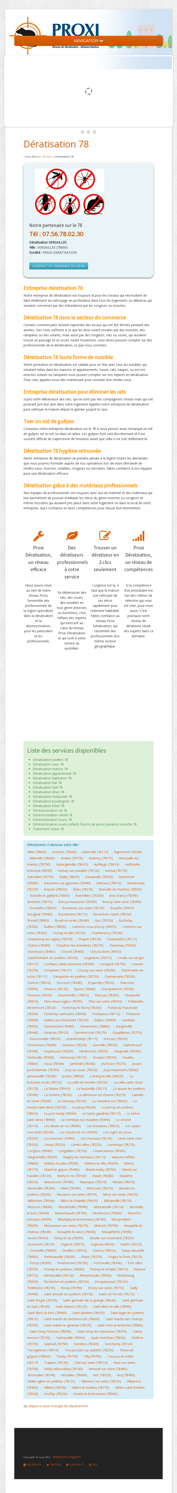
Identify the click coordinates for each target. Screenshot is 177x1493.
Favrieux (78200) (39, 995)
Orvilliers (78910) (74, 1250)
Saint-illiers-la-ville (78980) (112, 1306)
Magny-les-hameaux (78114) (84, 1157)
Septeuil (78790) (56, 1344)
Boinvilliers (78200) (89, 895)
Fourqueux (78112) (106, 1014)
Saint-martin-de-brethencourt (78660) (72, 1319)
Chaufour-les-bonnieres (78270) (79, 945)
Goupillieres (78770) (127, 1032)
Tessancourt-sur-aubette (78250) (89, 1350)
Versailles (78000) (74, 1375)
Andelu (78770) (72, 858)
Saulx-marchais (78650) (108, 1337)
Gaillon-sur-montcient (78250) (66, 1020)
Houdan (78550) (105, 1057)
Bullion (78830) (55, 926)
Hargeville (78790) (127, 1051)
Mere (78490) (71, 1188)
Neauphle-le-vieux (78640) (76, 1232)
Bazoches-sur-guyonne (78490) (67, 883)
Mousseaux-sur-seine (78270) (66, 1225)
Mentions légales (67, 1457)
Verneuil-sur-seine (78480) (107, 1369)
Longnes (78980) (40, 1151)
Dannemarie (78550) (120, 976)
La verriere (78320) (58, 1095)
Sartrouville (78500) (70, 1337)
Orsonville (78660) (43, 1250)
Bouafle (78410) (122, 908)
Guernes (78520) (74, 1045)
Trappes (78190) (56, 1362)
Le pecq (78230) (84, 1107)
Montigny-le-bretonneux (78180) (82, 1219)
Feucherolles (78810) (73, 995)
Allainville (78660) (42, 858)
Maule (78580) (103, 1176)
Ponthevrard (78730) (72, 1263)
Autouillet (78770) (40, 877)
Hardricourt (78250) (93, 1051)
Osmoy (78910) (104, 1250)
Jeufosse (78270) (113, 1063)
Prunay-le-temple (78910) (109, 1269)
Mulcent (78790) (106, 1225)
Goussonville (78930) (45, 1039)
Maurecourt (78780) (59, 1182)
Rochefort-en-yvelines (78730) (66, 1281)
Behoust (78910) (109, 883)
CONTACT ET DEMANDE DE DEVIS (58, 266)
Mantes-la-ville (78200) (101, 1163)
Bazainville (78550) (99, 877)
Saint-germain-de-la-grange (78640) (89, 1300)
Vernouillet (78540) (41, 1375)
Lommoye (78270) (121, 1144)
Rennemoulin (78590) (96, 1275)
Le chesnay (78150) (71, 1101)
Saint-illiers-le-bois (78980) (47, 1313)
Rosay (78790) (71, 1288)
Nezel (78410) (37, 1238)
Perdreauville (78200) (59, 1257)
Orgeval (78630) (102, 1244)
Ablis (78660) (37, 852)
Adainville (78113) (95, 852)
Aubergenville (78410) (72, 864)
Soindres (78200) (86, 1344)
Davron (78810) (39, 982)
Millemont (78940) (41, 1200)
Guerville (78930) (105, 1045)
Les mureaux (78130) (96, 1138)
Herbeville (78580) (40, 1057)
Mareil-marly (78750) (100, 1169)
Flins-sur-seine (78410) (105, 1001)
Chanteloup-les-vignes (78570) (50, 939)
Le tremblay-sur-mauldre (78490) (85, 1120)
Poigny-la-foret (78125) (125, 1257)
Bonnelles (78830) (43, 908)
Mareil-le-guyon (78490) (62, 1169)
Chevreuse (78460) (41, 951)
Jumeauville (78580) (41, 1076)
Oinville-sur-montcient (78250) (111, 1238)
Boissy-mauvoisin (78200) (77, 902)
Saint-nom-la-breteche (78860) (120, 1325)
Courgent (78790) (113, 964)
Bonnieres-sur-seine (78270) (83, 908)
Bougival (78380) (40, 914)
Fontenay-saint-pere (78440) (65, 1014)
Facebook (32, 1464)
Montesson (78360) (107, 1213)
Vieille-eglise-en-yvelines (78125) (51, 1381)
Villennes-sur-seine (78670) (101, 1381)
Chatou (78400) (38, 945)
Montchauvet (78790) (71, 1213)
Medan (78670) (123, 1182)
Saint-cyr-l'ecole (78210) (117, 1294)
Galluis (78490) (105, 1020)
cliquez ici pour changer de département (58, 1406)
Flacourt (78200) (107, 995)
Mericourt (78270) (99, 1188)
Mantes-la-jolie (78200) (61, 1163)
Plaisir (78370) (91, 1257)
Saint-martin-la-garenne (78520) (67, 1325)
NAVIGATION (88, 41)
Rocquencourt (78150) (111, 1281)
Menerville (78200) (41, 1188)
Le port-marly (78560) (60, 1113)
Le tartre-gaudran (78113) (101, 1113)
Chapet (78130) (89, 939)
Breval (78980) (38, 920)
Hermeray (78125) (73, 1057)
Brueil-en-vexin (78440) (72, 920)
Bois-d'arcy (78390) (123, 895)
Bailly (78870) (69, 877)
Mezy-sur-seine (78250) (120, 1194)
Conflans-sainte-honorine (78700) (69, 964)
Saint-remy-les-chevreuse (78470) (102, 1331)
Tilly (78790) (93, 1356)
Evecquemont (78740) (117, 989)
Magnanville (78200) (42, 1157)
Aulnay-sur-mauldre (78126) (78, 870)
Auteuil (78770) (116, 870)
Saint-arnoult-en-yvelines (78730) (68, 1294)
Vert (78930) (102, 1375)
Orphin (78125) (131, 1244)
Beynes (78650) (55, 889)
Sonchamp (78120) (119, 1344)
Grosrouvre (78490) (41, 1045)
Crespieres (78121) (58, 970)
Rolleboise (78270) (41, 1288)
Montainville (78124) (109, 1207)
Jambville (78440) (82, 1063)
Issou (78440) (54, 1063)
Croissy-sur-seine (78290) (96, 970)
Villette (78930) (55, 1387)
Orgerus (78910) (73, 1244)
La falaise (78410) (57, 1088)
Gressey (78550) (115, 1039)
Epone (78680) (85, 989)
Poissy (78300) (40, 1263)
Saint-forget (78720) (42, 1300)
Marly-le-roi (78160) (71, 1176)
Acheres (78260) (64, 852)
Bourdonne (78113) (72, 914)
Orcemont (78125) (41, 1244)
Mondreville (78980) (73, 1207)
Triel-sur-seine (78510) (91, 1362)
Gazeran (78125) (56, 1032)
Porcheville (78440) (108, 1263)
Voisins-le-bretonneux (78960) (95, 1394)
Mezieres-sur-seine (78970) (77, 1194)
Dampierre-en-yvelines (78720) (76, 976)
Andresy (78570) (101, 858)
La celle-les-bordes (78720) (88, 1082)
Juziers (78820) (73, 1076)
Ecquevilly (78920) (101, 982)
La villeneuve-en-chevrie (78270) (102, 1095)
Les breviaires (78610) (103, 1126)
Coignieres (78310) (98, 958)
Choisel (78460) (72, 951)
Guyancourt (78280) (59, 1051)
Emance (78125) (56, 989)
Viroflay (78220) (55, 1394)
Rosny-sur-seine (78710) (106, 1288)
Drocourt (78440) (69, 982)
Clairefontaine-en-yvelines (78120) (52, 958)
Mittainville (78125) (118, 1200)
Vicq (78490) (126, 1375)
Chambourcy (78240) (107, 933)
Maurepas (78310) (93, 1182)
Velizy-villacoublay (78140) (63, 1369)
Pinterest (75, 1464)
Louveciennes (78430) (109, 1151)
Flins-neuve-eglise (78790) (63, 1001)
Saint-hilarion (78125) (71, 1306)
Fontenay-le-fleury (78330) (82, 1007)
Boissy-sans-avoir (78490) (122, 902)
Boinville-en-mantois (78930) (120, 889)
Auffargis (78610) (106, 864)
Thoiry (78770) (67, 1356)
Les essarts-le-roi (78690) (78, 1132)
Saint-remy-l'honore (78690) (50, 1331)
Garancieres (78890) (95, 1026)
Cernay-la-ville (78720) (69, 933)
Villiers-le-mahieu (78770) (90, 1387)
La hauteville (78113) (91, 1088)
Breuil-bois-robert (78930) (112, 914)
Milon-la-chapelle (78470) (79, 1200)
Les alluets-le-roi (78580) (62, 1126)
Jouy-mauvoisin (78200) (121, 1070)
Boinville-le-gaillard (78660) (50, 895)
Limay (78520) (54, 1144)
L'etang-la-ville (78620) (107, 1076)
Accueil (47, 156)
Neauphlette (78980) (117, 1232)
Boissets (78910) (40, 902)
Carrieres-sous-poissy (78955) (94, 926)
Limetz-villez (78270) (86, 1144)
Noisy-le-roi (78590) (68, 1238)
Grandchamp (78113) (82, 1039)
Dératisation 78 (56, 143)
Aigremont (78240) (128, 852)
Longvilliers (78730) (72, 1151)
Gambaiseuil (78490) (59, 1026)
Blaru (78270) (83, 889)
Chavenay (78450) (122, 945)
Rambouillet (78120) (59, 1275)
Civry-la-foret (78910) (105, 951)
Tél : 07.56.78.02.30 (56, 234)
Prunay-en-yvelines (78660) (64, 1269)
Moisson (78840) (40, 1207)
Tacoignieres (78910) (43, 1350)
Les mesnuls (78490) (59, 1138)
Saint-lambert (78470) (88, 1313)
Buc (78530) (104, 920)
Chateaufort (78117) (122, 939)
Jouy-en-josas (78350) (81, 1070)
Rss (93, 1464)
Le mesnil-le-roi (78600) (109, 1101)
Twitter (54, 1464)
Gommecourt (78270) (90, 1032)
